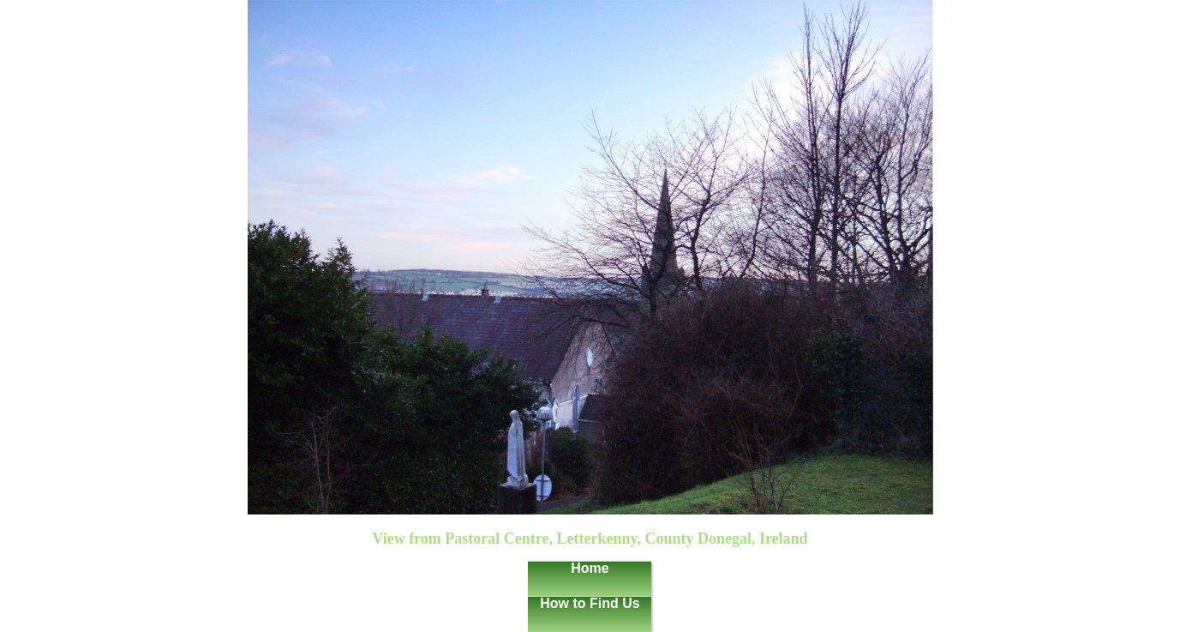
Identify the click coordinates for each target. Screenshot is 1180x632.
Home (589, 568)
